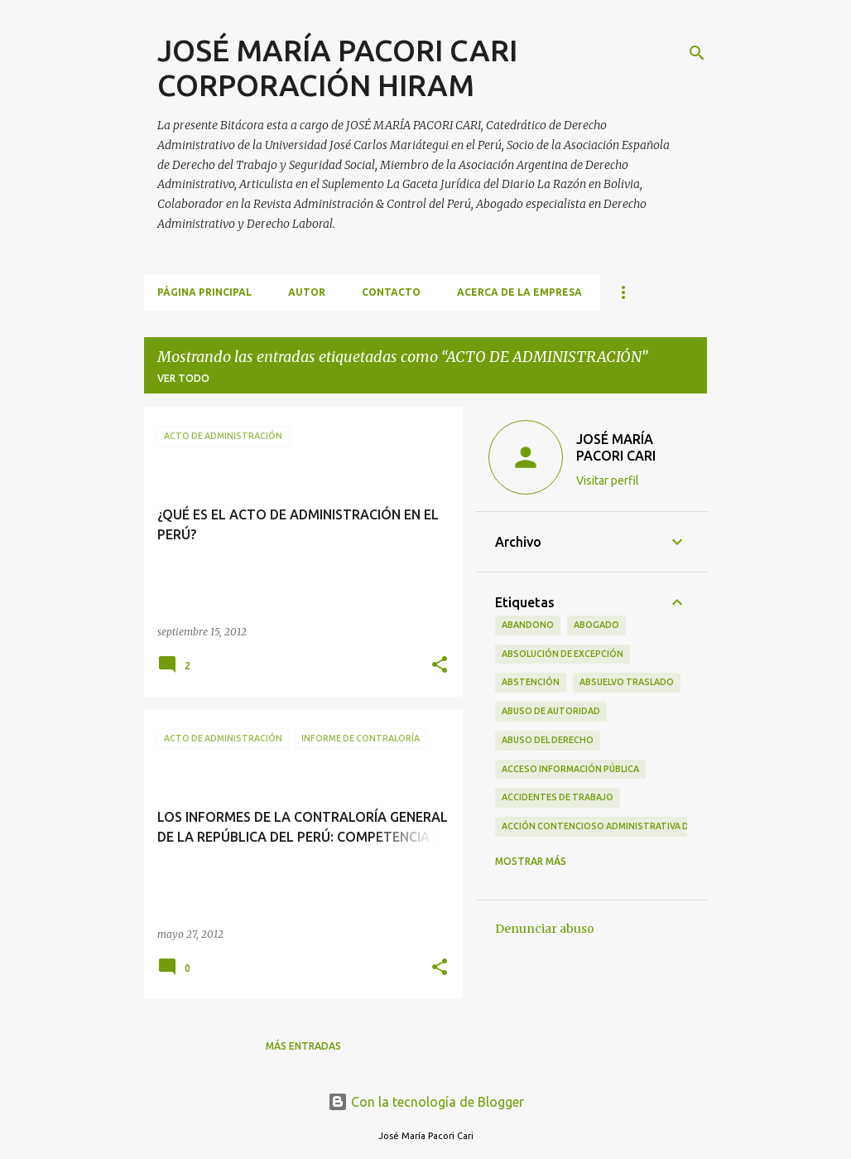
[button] (440, 665)
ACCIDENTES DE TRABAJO (557, 797)
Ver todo (183, 378)
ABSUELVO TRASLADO (626, 682)
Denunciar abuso (544, 928)
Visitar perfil (607, 480)
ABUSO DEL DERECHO (548, 740)
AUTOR (306, 292)
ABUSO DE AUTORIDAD (551, 711)
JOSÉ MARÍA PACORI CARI (616, 447)
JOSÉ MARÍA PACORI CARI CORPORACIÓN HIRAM (337, 67)
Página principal (204, 292)
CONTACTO (391, 292)
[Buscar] (697, 53)
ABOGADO (596, 625)
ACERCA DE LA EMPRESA (519, 292)
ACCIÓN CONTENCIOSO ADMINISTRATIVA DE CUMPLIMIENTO (632, 826)
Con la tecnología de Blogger (426, 1101)
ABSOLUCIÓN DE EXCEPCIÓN (562, 654)
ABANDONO (528, 625)
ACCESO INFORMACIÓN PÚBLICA (570, 769)
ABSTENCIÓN (531, 682)
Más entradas (303, 1046)
